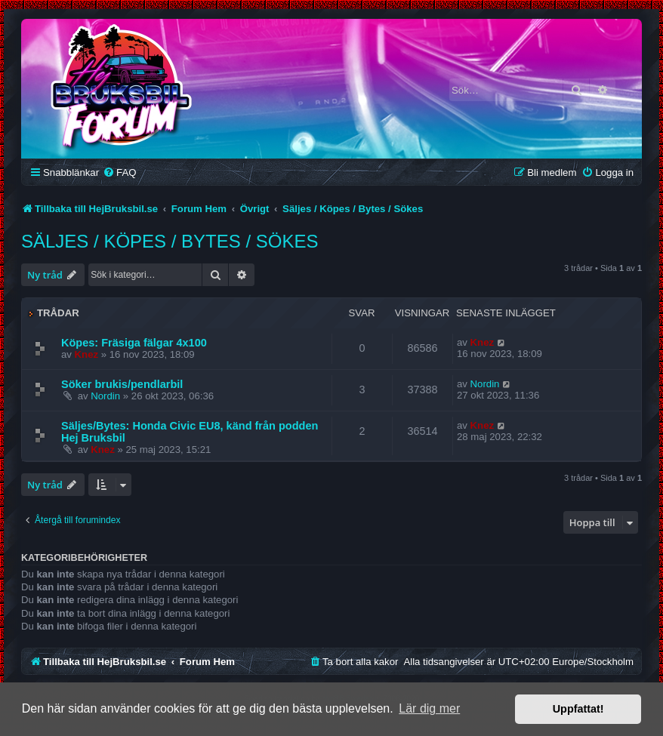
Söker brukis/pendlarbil (122, 384)
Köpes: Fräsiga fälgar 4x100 (134, 343)
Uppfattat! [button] (578, 709)
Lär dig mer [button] (429, 708)
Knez (87, 354)
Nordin (105, 396)
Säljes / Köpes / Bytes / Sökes (169, 241)
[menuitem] (119, 172)
